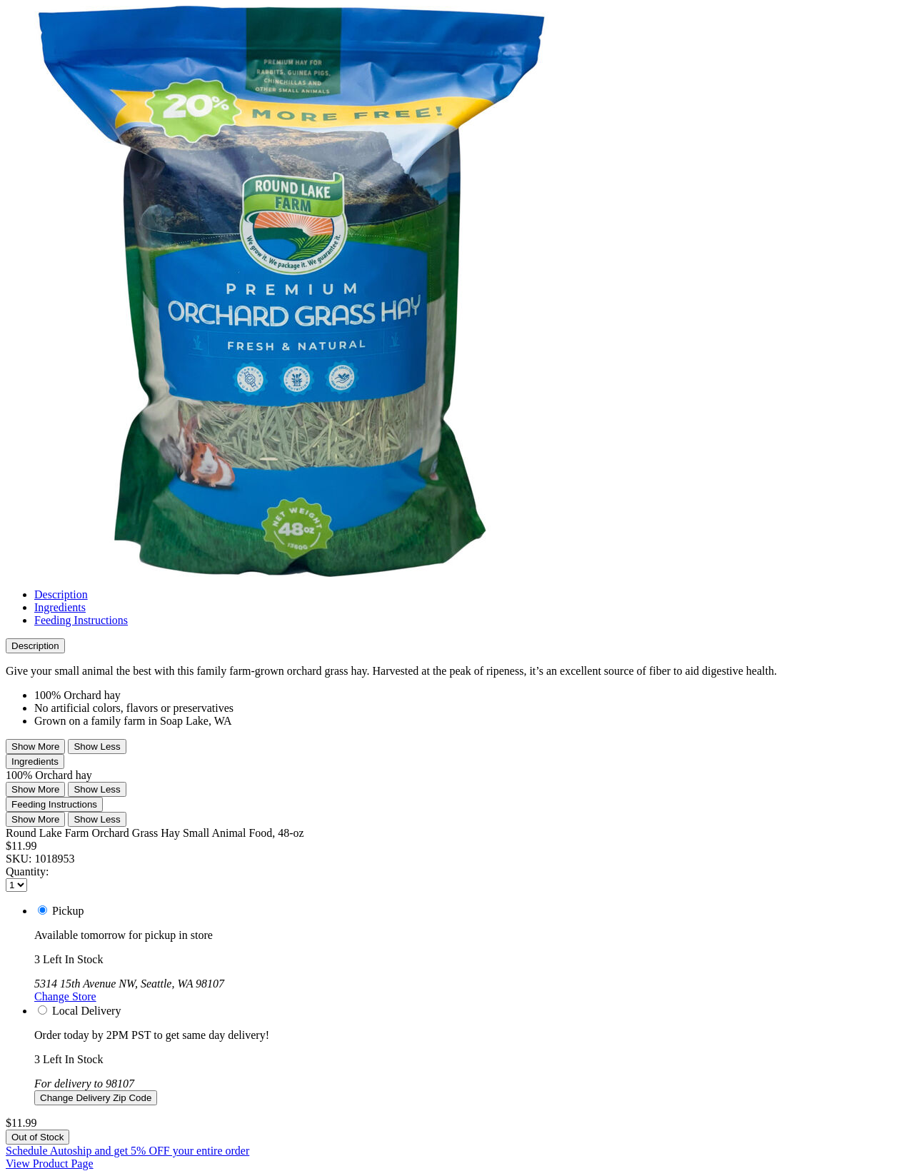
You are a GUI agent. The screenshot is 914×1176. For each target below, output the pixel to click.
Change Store (65, 996)
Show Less (97, 746)
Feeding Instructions (81, 620)
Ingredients (60, 607)
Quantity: (27, 871)
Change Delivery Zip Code (95, 1097)
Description (61, 594)
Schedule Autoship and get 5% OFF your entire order (127, 1151)
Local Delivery (86, 1011)
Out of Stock (37, 1137)
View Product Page (50, 1163)
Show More (35, 746)
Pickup (68, 911)
